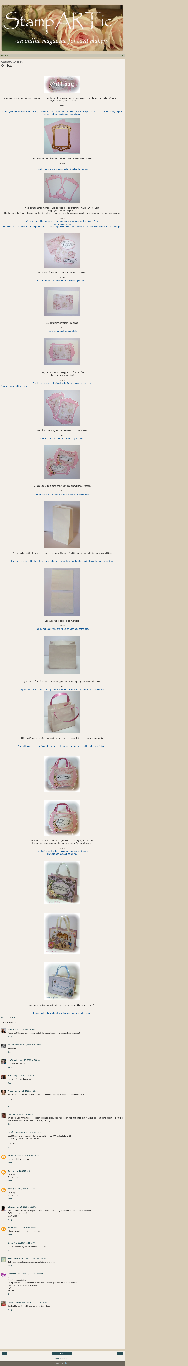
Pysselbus (12, 1091)
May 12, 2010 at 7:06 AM (28, 1091)
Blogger (67, 1363)
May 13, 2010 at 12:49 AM (28, 1155)
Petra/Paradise (14, 1132)
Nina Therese (13, 1045)
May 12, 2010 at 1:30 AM (30, 1045)
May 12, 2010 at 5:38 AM (30, 1060)
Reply (10, 1037)
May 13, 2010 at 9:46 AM (25, 1171)
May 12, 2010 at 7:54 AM (22, 1114)
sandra (11, 1029)
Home (62, 1354)
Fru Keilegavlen (14, 1302)
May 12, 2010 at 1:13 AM (24, 1029)
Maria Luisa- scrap (16, 1258)
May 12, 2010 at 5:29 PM (31, 1132)
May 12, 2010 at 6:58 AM (24, 1075)
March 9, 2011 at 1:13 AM (35, 1258)
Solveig (11, 1171)
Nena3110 (12, 1155)
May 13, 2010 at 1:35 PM (26, 1207)
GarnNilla (12, 1274)
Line (9, 1114)
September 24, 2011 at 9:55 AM (30, 1274)
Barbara (11, 1228)
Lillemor (11, 1207)
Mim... (10, 1075)
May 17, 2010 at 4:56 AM (25, 1228)
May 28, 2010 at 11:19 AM (25, 1243)
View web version (62, 1359)
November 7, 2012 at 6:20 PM (34, 1302)
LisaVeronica (13, 1060)
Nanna (10, 1243)
